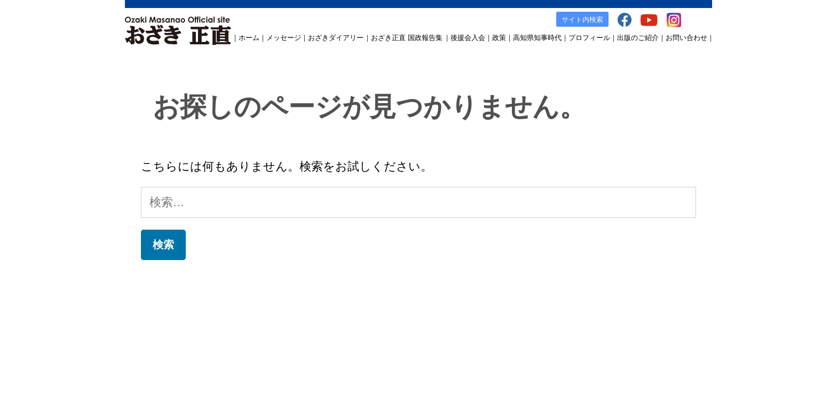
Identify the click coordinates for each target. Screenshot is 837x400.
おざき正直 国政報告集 (407, 38)
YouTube (606, 316)
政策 (499, 38)
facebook (571, 316)
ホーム (249, 38)
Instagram (642, 316)
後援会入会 (468, 38)
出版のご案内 (529, 316)
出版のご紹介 (638, 38)
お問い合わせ (686, 38)
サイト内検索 (582, 19)
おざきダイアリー (336, 38)
